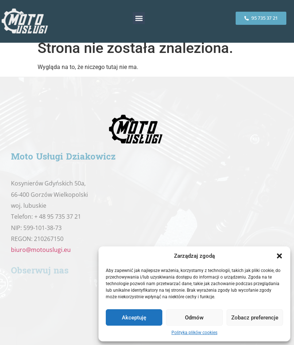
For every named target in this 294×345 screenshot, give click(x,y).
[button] (279, 256)
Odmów (194, 317)
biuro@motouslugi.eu (41, 250)
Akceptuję (134, 317)
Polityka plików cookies (194, 332)
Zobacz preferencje (254, 317)
